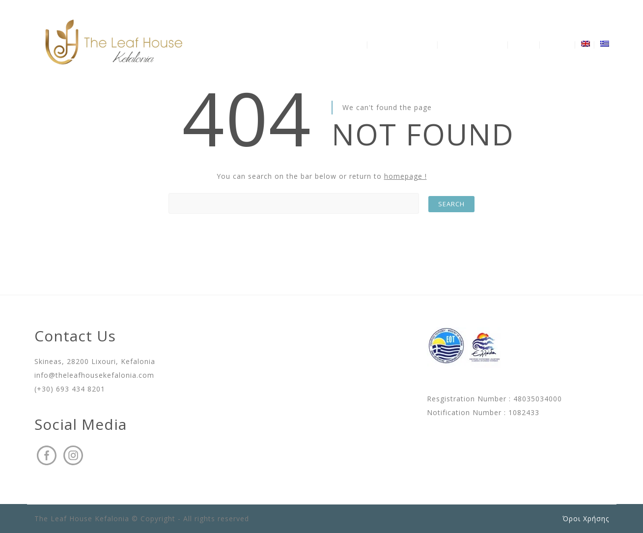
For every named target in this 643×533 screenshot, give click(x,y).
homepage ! (405, 176)
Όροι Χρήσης (585, 518)
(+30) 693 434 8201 (69, 388)
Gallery (524, 44)
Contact (558, 44)
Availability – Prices (473, 44)
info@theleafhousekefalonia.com (94, 375)
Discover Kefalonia (403, 44)
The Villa (349, 44)
